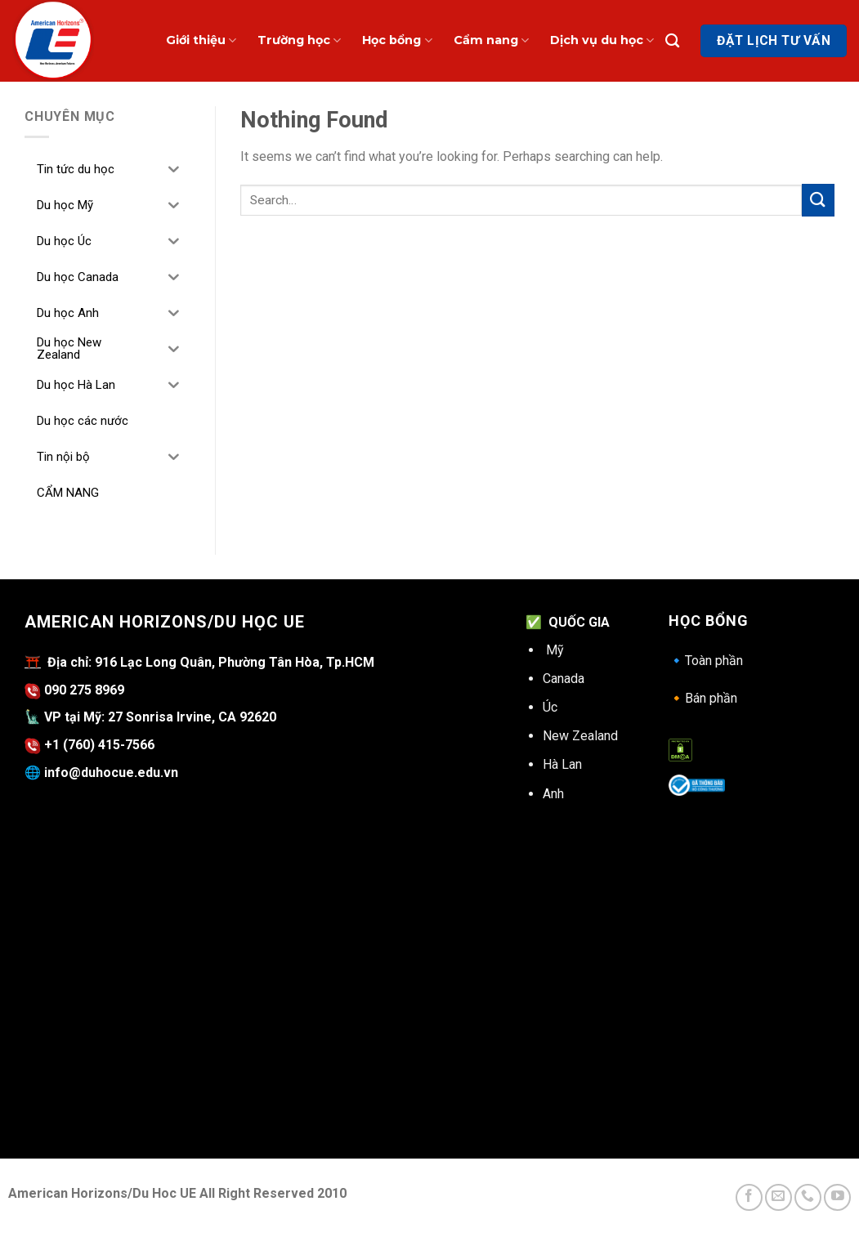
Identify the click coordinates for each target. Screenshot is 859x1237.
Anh (553, 794)
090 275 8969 (74, 690)
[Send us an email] (778, 1197)
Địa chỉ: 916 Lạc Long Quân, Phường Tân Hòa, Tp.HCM (207, 662)
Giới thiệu (201, 40)
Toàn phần (706, 660)
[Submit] (818, 200)
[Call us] (807, 1197)
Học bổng (397, 40)
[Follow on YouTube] (837, 1197)
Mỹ (555, 650)
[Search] (672, 41)
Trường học (299, 40)
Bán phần (703, 698)
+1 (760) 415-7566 (99, 744)
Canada (563, 678)
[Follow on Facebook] (749, 1197)
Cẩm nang (491, 40)
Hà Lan (562, 764)
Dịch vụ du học (602, 40)
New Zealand (580, 736)
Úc (550, 707)
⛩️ (33, 662)
